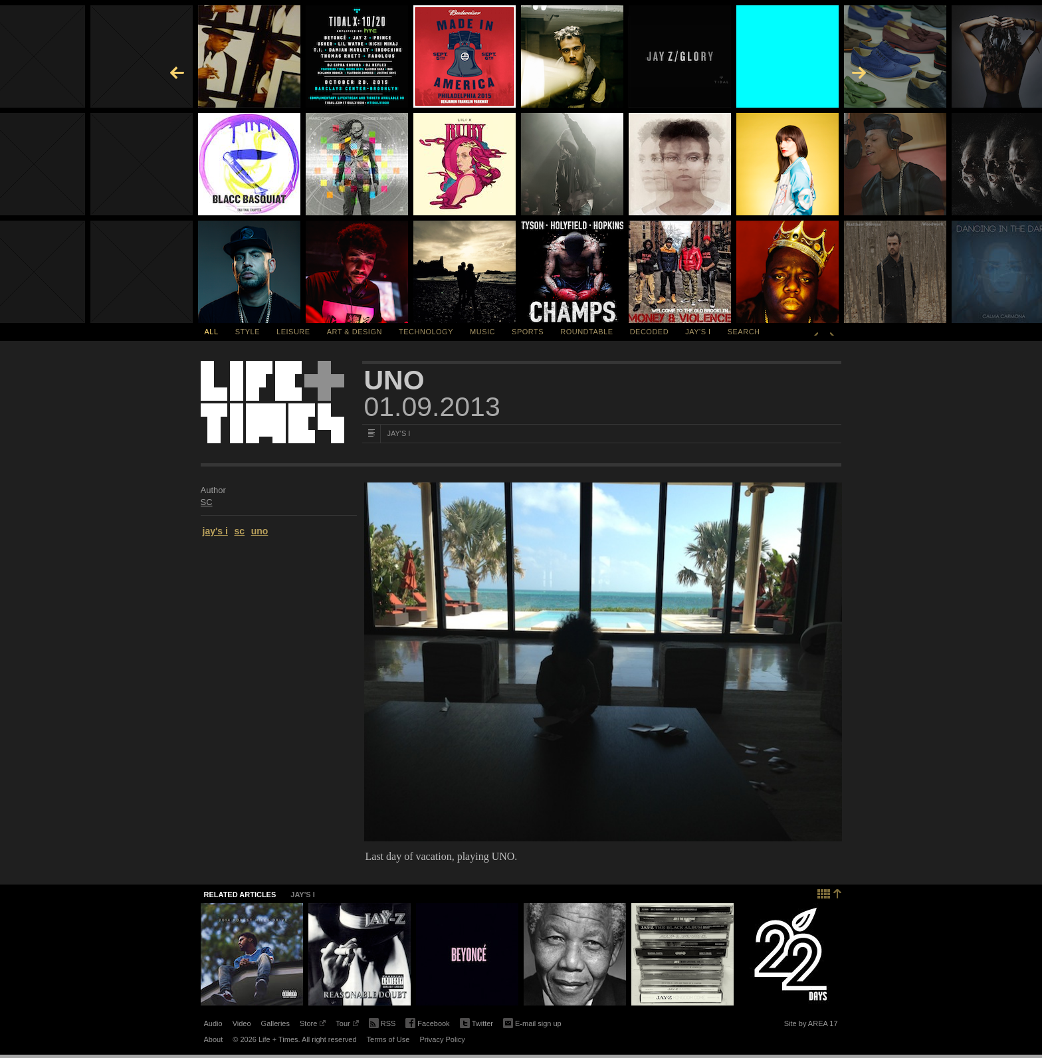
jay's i (215, 531)
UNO (394, 380)
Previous (816, 332)
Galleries (275, 1023)
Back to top (829, 892)
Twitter (476, 1023)
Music (482, 332)
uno (259, 531)
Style (247, 332)
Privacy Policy (442, 1039)
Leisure (293, 332)
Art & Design (354, 332)
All (212, 332)
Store (313, 1025)
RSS (382, 1022)
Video (242, 1023)
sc (239, 531)
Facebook (427, 1023)
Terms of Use (388, 1039)
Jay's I (697, 332)
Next (832, 332)
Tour (347, 1025)
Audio (213, 1023)
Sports (528, 332)
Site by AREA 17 (811, 1025)
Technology (426, 332)
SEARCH (744, 332)
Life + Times (272, 402)
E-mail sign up (532, 1022)
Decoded (649, 332)
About (213, 1039)
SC (207, 502)
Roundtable (586, 332)
